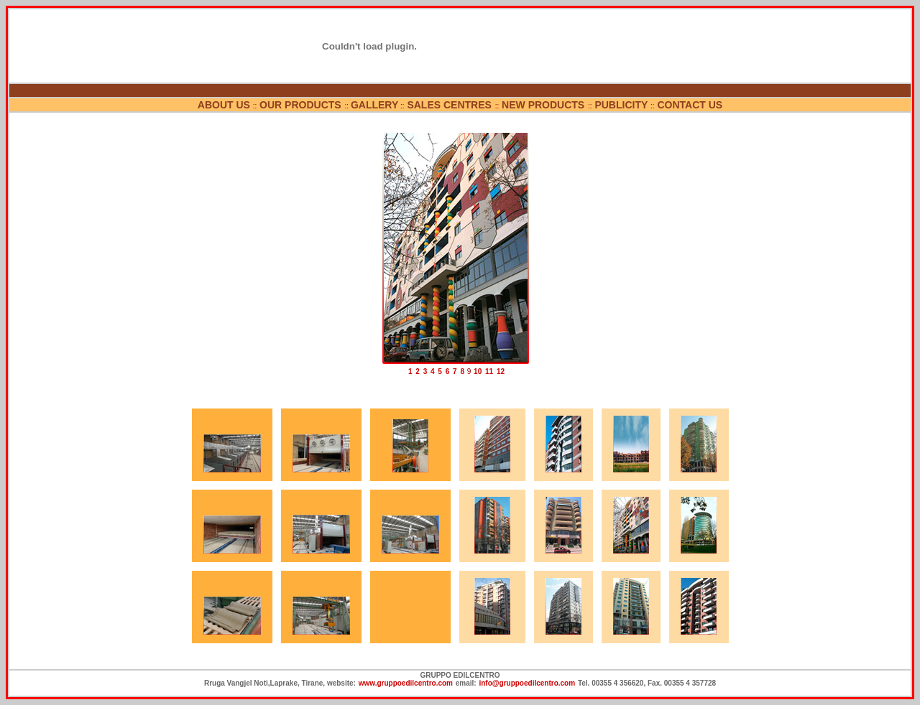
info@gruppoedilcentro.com (527, 683)
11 (489, 371)
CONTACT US (689, 105)
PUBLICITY (621, 105)
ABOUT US (224, 105)
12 (501, 371)
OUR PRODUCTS (301, 105)
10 (478, 371)
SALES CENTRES (450, 105)
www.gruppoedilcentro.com (406, 683)
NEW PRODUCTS (544, 105)
